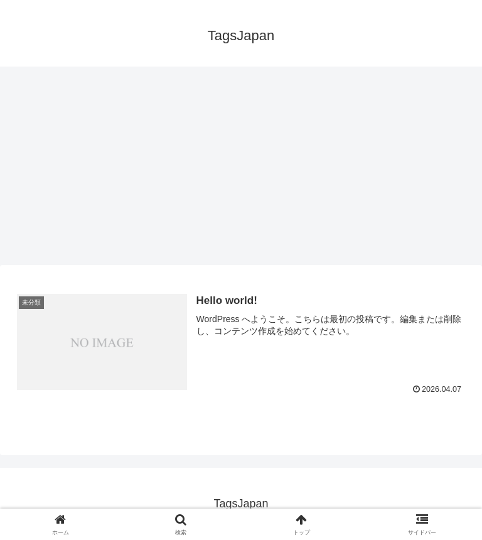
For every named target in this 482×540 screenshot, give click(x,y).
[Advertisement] (241, 169)
